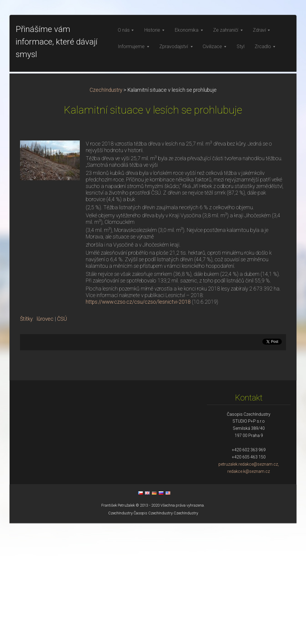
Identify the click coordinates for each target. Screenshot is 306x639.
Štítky (26, 435)
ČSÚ (62, 435)
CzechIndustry (106, 206)
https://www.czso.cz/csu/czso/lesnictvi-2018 (138, 418)
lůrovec (44, 435)
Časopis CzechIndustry (153, 629)
